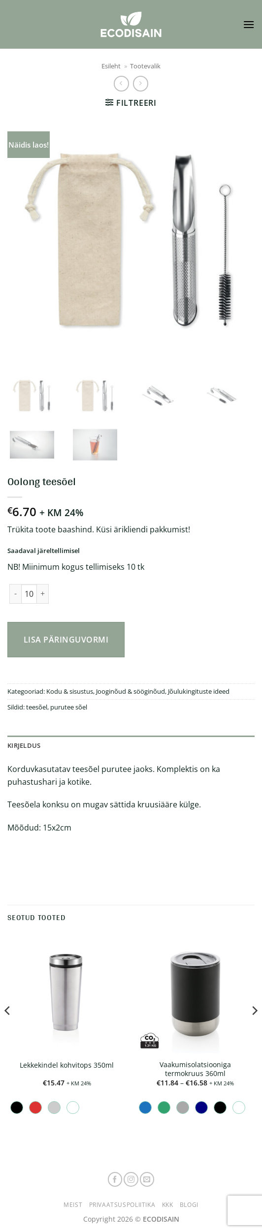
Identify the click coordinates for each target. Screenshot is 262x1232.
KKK (167, 1205)
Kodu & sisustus (69, 691)
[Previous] (8, 1030)
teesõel (36, 707)
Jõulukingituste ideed (198, 691)
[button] (249, 24)
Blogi (189, 1205)
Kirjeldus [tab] (23, 745)
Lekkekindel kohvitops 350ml (67, 1065)
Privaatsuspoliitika (122, 1205)
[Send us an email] (147, 1179)
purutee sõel (68, 707)
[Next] (254, 1030)
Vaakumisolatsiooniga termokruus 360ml (195, 1069)
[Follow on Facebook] (115, 1179)
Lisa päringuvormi (66, 639)
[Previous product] (140, 83)
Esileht (111, 66)
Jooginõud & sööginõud (130, 691)
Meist (73, 1205)
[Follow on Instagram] (131, 1179)
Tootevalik (145, 66)
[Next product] (121, 83)
